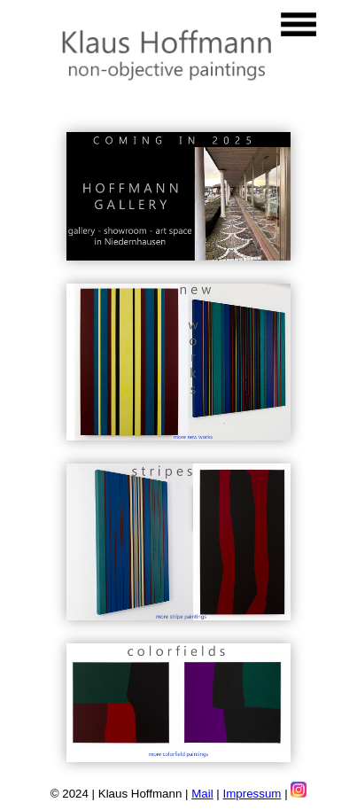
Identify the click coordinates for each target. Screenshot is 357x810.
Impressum (252, 793)
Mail (202, 793)
